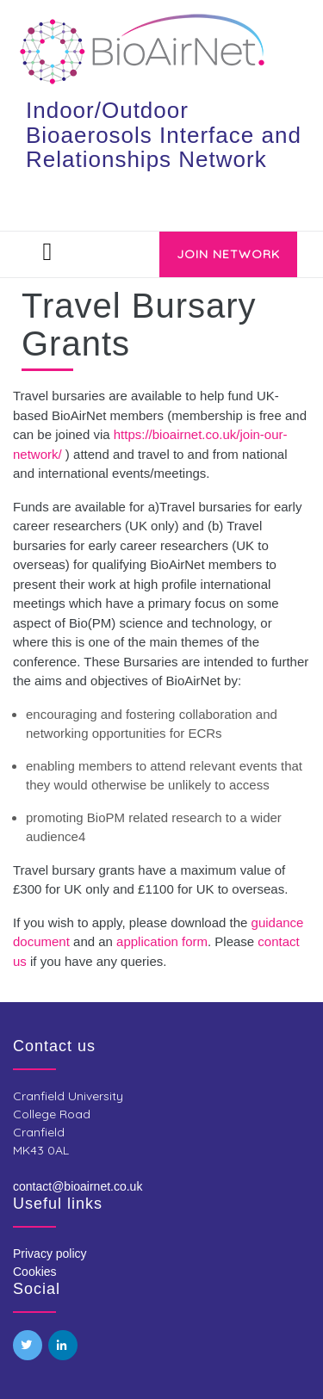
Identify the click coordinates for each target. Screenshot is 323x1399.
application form (162, 941)
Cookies (35, 1271)
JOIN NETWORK (228, 254)
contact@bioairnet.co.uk (77, 1186)
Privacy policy (50, 1253)
